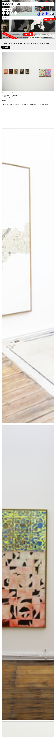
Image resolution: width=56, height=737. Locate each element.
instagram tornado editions (10, 36)
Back (5, 47)
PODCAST (6, 9)
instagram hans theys (50, 19)
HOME (28, 34)
